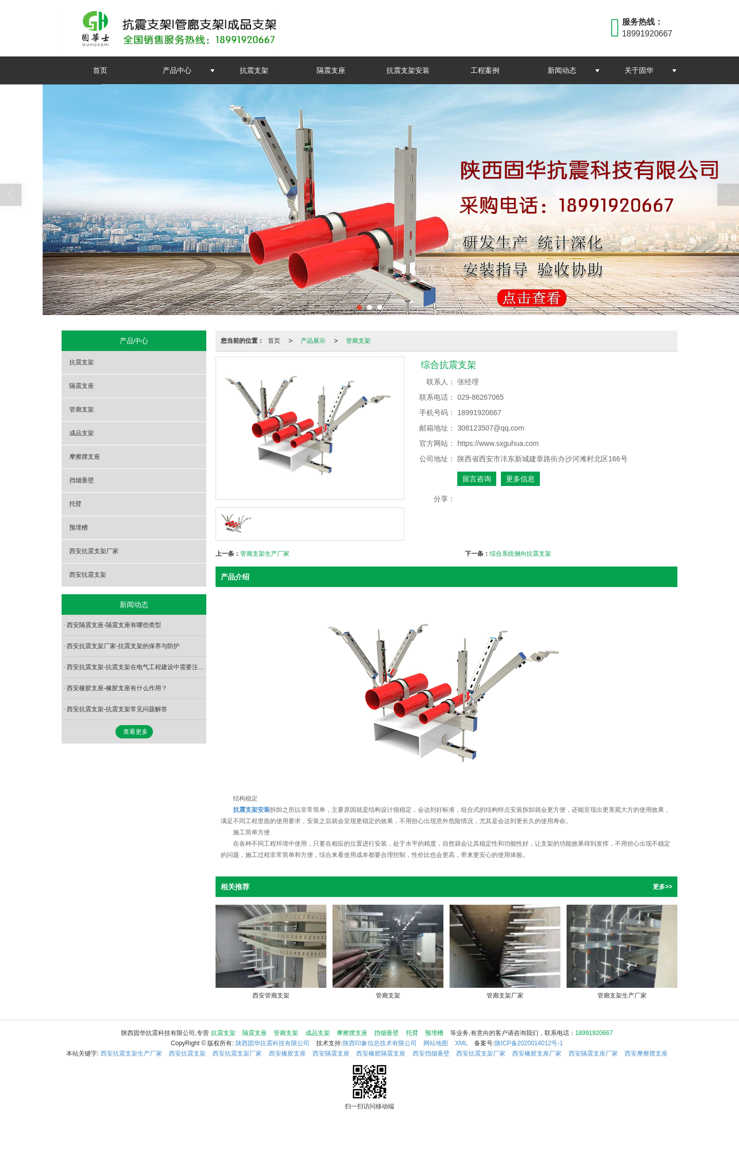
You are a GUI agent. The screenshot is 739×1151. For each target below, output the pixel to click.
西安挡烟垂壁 (431, 1053)
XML (461, 1043)
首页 (100, 70)
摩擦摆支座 (84, 456)
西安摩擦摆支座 (646, 1053)
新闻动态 (562, 70)
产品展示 (313, 340)
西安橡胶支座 (287, 1053)
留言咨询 (476, 479)
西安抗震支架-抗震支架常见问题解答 (117, 709)
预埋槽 (78, 527)
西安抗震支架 (87, 574)
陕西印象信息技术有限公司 (380, 1043)
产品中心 (177, 70)
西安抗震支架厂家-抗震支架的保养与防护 (123, 646)
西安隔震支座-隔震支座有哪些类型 (114, 625)
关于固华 (639, 70)
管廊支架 (358, 340)
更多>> (662, 886)
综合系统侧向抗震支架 (520, 553)
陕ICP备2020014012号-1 (529, 1043)
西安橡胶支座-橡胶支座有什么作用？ (117, 688)
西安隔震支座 (331, 1053)
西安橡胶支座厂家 (536, 1053)
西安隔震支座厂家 (593, 1053)
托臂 (75, 504)
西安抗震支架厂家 (94, 551)
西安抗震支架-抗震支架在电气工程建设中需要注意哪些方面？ (136, 667)
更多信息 (520, 479)
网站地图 (435, 1043)
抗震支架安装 (408, 70)
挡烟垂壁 (81, 480)
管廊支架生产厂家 (264, 553)
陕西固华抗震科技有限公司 (272, 1043)
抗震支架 (254, 70)
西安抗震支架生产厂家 (131, 1053)
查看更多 (135, 731)
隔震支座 (331, 70)
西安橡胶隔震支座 (380, 1053)
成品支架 (81, 433)
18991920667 (594, 1033)
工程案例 (485, 70)
